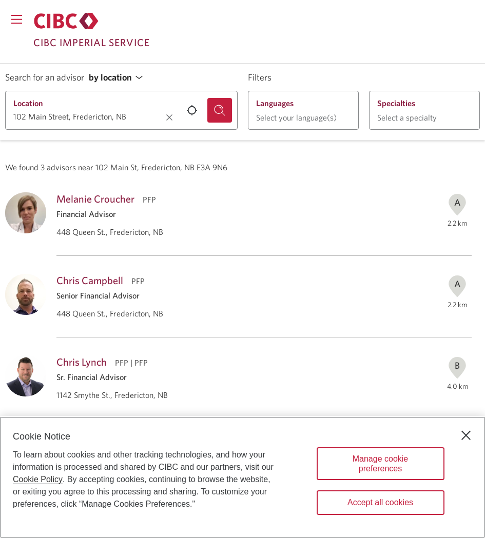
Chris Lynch (81, 361)
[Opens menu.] (16, 19)
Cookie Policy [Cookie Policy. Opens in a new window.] (38, 479)
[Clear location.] (169, 117)
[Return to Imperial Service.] (66, 21)
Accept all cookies (380, 502)
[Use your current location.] (192, 110)
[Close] (466, 435)
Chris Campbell (89, 280)
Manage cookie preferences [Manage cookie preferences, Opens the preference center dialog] (381, 463)
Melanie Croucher (95, 198)
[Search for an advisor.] (219, 110)
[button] (118, 78)
